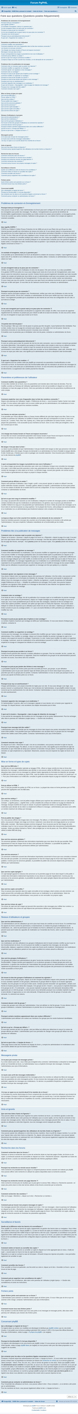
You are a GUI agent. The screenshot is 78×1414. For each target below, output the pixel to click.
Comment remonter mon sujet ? (10, 89)
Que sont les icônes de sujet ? (10, 110)
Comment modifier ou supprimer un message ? (15, 68)
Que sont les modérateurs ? (9, 119)
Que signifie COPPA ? (7, 24)
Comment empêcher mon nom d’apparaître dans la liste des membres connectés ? (26, 46)
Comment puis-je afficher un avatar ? (12, 56)
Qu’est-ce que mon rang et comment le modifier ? (16, 57)
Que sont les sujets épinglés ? (10, 106)
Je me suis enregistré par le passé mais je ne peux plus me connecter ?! (23, 32)
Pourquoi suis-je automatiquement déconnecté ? (15, 36)
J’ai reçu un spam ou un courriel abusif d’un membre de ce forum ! (21, 140)
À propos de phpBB (35, 1332)
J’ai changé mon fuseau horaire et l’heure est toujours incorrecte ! (20, 50)
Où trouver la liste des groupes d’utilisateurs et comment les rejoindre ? (22, 122)
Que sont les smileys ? (8, 99)
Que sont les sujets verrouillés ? (10, 108)
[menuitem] (14, 7)
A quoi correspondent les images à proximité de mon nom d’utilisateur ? (22, 54)
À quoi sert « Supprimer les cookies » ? (13, 38)
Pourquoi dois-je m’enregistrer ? (10, 22)
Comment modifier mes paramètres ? (12, 44)
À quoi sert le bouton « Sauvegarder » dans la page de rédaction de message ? (25, 85)
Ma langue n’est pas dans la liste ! (11, 52)
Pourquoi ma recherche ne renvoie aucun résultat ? (16, 157)
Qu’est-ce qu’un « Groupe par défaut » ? (13, 128)
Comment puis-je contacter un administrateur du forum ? (18, 196)
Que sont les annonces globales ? (11, 103)
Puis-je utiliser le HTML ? (8, 97)
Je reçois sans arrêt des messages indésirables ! (16, 139)
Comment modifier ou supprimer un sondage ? (15, 75)
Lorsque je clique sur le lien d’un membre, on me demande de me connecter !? (27, 59)
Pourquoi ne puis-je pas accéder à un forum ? (15, 77)
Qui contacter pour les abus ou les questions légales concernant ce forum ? (24, 194)
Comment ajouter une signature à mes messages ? (16, 70)
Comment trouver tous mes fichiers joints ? (14, 184)
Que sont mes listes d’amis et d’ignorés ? (13, 147)
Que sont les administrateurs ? (10, 117)
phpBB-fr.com (42, 1408)
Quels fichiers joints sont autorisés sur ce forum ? (16, 182)
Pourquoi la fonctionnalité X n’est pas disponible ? (16, 192)
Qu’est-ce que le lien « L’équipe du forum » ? (14, 130)
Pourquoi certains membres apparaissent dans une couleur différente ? (22, 126)
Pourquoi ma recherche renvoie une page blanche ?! (17, 159)
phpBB (17, 455)
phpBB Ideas (25, 1345)
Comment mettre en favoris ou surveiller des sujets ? (17, 171)
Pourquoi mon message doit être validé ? (13, 87)
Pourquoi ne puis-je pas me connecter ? (13, 30)
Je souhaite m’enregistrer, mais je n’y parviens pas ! (16, 26)
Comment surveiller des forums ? (11, 173)
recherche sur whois (49, 1360)
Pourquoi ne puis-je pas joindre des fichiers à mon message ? (19, 79)
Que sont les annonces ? (8, 105)
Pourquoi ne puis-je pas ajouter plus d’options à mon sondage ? (20, 73)
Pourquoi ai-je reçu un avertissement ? (12, 81)
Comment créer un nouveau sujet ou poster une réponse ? (18, 66)
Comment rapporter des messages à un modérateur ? (17, 83)
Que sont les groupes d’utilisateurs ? (12, 121)
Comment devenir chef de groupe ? (11, 124)
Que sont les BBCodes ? (8, 95)
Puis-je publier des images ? (9, 101)
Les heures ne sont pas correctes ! (11, 48)
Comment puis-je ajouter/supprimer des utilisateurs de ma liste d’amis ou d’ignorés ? (26, 149)
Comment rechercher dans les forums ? (13, 155)
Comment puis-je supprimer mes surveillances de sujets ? (18, 175)
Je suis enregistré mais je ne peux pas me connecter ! (17, 28)
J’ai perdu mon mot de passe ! (10, 34)
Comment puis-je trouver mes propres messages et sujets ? (19, 163)
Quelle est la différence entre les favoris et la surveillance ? (19, 170)
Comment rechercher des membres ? (12, 161)
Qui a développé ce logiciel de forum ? (12, 190)
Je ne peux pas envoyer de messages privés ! (15, 137)
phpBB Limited (53, 1328)
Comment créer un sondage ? (10, 72)
